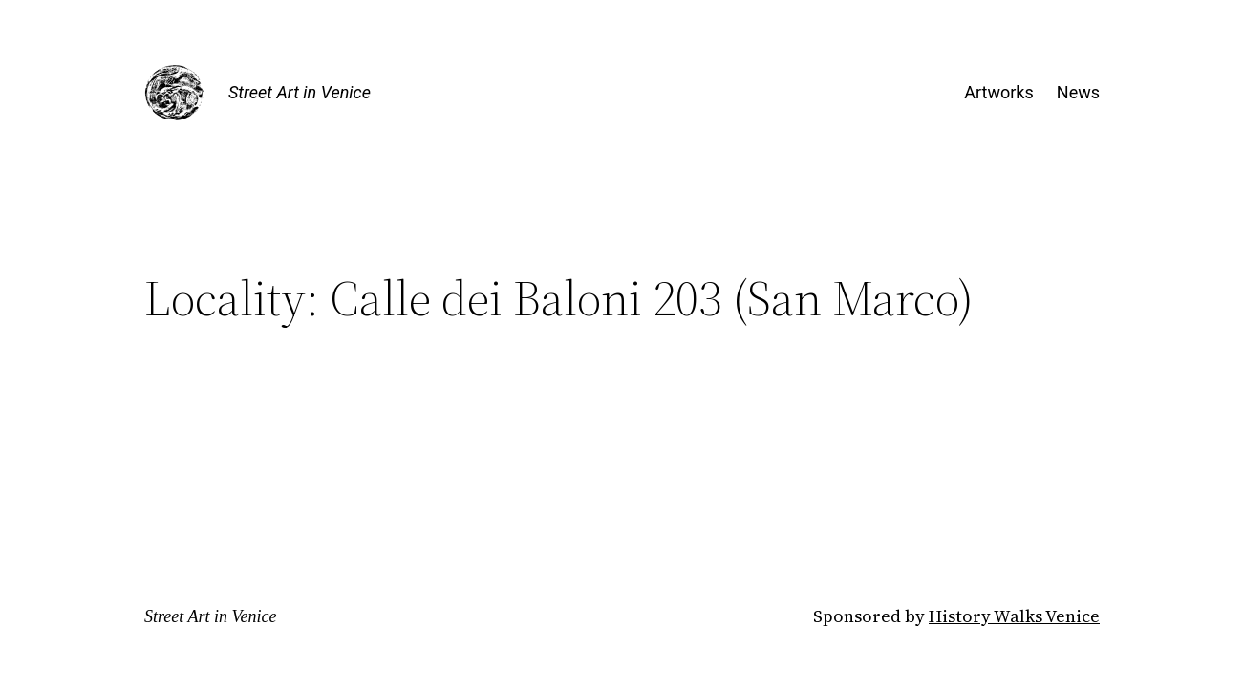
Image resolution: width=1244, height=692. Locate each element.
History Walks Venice (1014, 616)
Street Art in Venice (299, 92)
